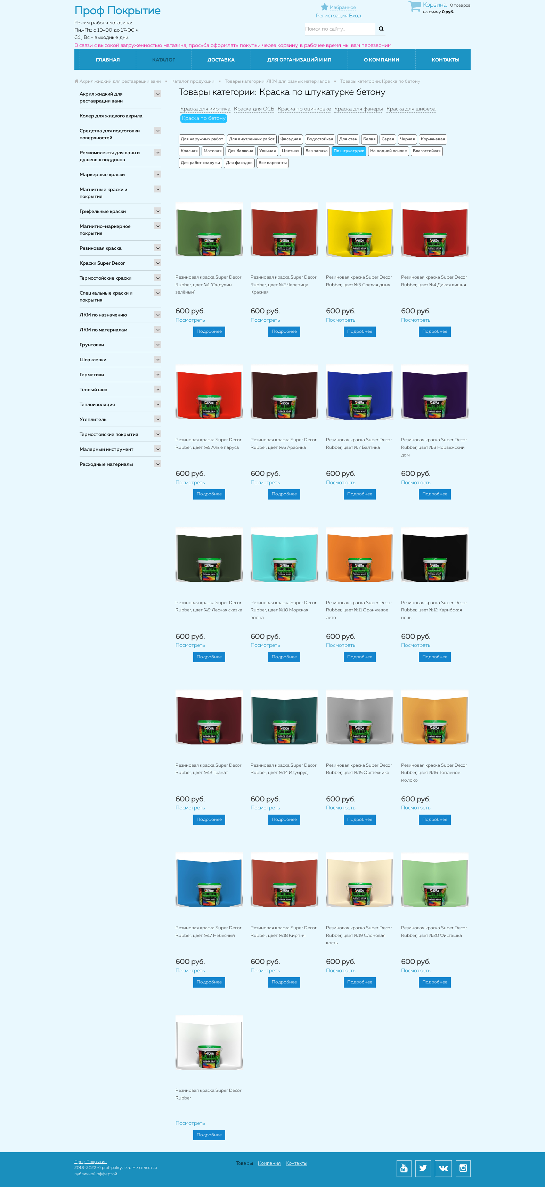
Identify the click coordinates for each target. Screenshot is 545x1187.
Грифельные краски (103, 211)
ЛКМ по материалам (103, 330)
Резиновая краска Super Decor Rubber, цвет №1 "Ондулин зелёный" (209, 285)
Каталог (163, 60)
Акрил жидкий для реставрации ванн (101, 98)
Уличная (267, 151)
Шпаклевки (93, 359)
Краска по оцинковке (304, 109)
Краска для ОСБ (254, 109)
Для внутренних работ (252, 139)
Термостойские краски (105, 278)
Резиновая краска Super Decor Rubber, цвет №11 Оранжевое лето (359, 610)
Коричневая (433, 139)
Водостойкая (320, 139)
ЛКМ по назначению (103, 315)
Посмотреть (190, 320)
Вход (355, 15)
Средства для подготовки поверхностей (110, 134)
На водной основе (388, 151)
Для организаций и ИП (299, 60)
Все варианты (273, 163)
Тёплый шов (93, 389)
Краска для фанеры (358, 109)
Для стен (348, 139)
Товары (244, 1163)
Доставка (221, 60)
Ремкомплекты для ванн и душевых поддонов (110, 156)
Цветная (291, 151)
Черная (407, 139)
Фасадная (290, 139)
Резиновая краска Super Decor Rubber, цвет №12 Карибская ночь (434, 610)
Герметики (92, 374)
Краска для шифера (411, 109)
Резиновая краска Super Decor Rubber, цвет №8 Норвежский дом (434, 447)
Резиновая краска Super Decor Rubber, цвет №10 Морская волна (284, 610)
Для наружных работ (202, 139)
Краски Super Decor (102, 263)
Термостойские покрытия (109, 434)
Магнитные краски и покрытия (103, 193)
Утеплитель (93, 419)
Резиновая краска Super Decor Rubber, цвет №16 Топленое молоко (434, 773)
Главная (108, 60)
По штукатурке (349, 151)
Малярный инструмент (106, 449)
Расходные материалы (106, 464)
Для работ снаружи (200, 163)
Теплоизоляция (97, 404)
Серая (388, 139)
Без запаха (317, 151)
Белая (369, 139)
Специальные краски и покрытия (106, 297)
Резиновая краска (101, 248)
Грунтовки (92, 345)
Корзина (435, 5)
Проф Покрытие (90, 1162)
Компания (269, 1163)
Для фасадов (239, 163)
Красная (189, 151)
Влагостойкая (427, 151)
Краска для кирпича (205, 109)
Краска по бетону (204, 118)
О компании (381, 60)
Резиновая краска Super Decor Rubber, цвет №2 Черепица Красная (284, 285)
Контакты (445, 60)
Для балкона (240, 151)
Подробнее (209, 331)
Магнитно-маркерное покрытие (105, 230)
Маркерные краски (102, 174)
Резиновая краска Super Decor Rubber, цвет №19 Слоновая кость (359, 935)
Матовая (213, 151)
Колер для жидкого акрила (111, 116)
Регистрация (332, 15)
